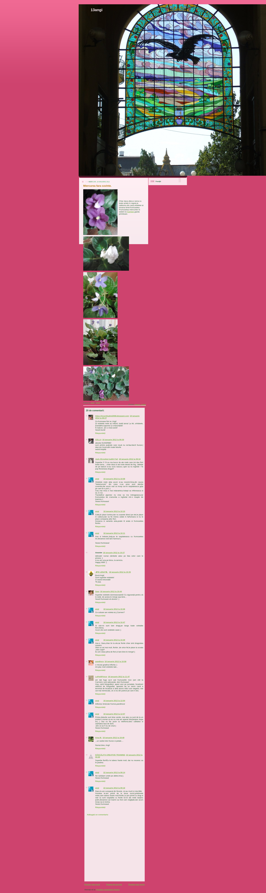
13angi (96, 10)
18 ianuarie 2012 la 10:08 (114, 479)
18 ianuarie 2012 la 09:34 (130, 459)
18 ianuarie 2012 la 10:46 (114, 609)
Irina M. (98, 738)
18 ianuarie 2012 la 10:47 (114, 622)
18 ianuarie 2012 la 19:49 (113, 738)
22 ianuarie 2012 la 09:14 (114, 772)
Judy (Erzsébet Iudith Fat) (106, 459)
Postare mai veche (136, 884)
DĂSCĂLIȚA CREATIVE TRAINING (110, 755)
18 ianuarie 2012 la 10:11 (114, 533)
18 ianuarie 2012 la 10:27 (114, 553)
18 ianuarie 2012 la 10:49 (114, 640)
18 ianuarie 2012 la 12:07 (114, 714)
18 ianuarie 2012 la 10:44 (111, 591)
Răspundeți (100, 433)
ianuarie (137, 404)
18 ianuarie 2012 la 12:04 (114, 701)
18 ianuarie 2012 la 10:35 (120, 572)
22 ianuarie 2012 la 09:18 (114, 788)
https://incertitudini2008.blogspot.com (112, 416)
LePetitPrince (101, 677)
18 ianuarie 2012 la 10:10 (114, 511)
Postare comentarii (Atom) (108, 890)
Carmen (130, 212)
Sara (97, 591)
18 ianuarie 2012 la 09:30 (113, 440)
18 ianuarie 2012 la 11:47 (119, 677)
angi (97, 479)
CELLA (98, 440)
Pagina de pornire (114, 884)
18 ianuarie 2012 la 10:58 (115, 661)
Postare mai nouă (92, 884)
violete (143, 404)
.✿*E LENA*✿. (101, 572)
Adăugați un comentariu (97, 815)
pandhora (99, 661)
